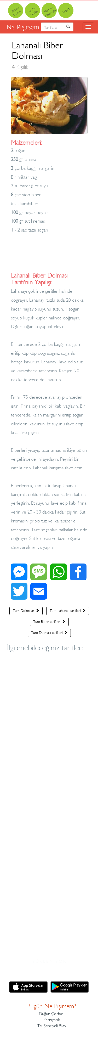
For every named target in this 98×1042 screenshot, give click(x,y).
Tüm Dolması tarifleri (49, 632)
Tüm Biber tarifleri (49, 621)
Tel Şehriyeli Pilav (51, 1025)
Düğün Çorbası (51, 1013)
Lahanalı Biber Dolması (37, 55)
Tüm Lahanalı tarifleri (68, 611)
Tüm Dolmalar (26, 611)
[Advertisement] (49, 256)
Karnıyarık (51, 1019)
